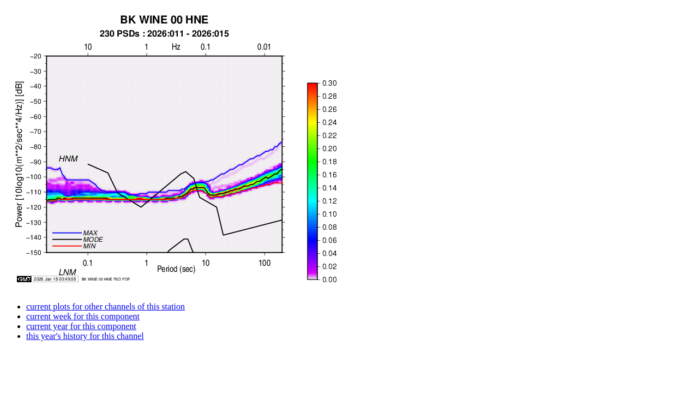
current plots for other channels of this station (105, 306)
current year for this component (81, 326)
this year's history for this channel (85, 336)
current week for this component (83, 316)
